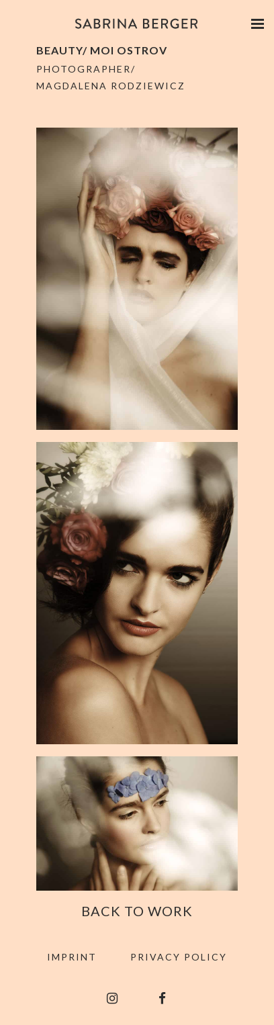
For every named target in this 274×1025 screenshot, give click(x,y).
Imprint (72, 957)
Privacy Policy (178, 957)
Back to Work (137, 911)
